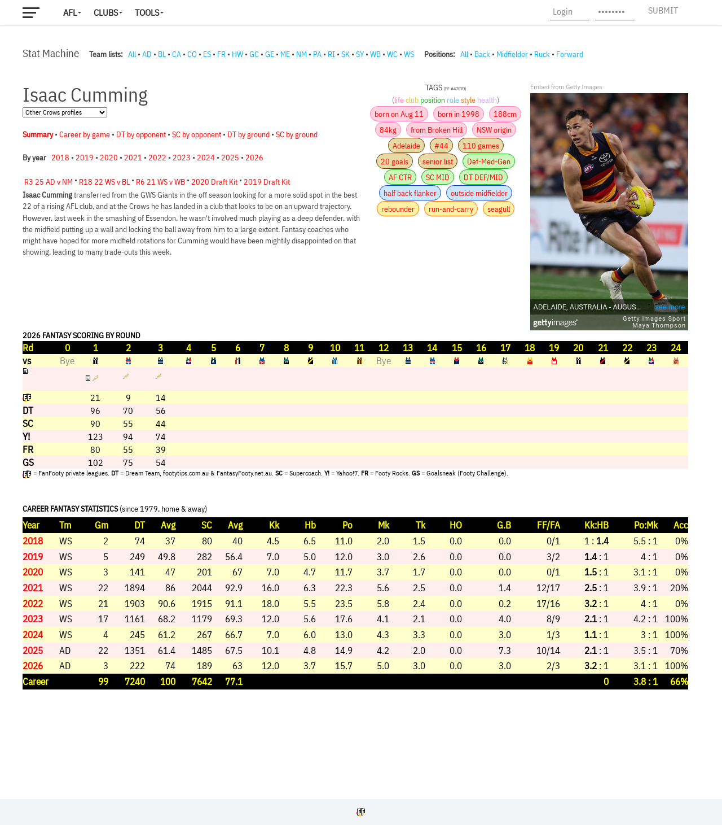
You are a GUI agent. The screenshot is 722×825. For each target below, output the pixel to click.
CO (192, 54)
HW (237, 54)
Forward (569, 54)
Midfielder (512, 54)
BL (162, 54)
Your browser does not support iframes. (355, 426)
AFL (70, 12)
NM (301, 54)
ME (285, 54)
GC (254, 54)
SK (345, 54)
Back (482, 54)
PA (317, 54)
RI (331, 54)
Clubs (106, 12)
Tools (147, 12)
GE (269, 54)
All (132, 54)
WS (409, 54)
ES (207, 54)
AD (147, 54)
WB (375, 54)
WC (392, 54)
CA (176, 54)
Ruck (542, 54)
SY (360, 54)
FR (221, 54)
